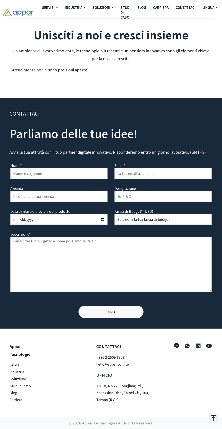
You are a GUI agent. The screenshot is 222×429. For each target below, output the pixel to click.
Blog (13, 392)
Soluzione (18, 378)
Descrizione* (20, 234)
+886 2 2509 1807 (110, 357)
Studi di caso (20, 385)
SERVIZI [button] (48, 7)
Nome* (16, 165)
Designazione (125, 188)
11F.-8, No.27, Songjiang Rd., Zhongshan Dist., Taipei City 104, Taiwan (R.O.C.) (122, 392)
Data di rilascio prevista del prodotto (40, 211)
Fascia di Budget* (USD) (133, 211)
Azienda (16, 188)
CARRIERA (161, 7)
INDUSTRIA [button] (74, 7)
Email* (119, 165)
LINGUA (208, 7)
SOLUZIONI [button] (101, 7)
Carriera (16, 399)
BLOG (141, 7)
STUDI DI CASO (126, 12)
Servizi (15, 365)
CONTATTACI (186, 7)
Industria (17, 371)
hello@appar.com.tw (113, 364)
